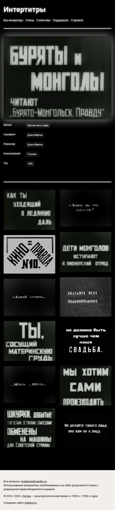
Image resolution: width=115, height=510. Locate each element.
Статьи (30, 20)
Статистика (43, 20)
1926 (30, 163)
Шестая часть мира (38, 125)
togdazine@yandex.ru (34, 481)
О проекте (77, 20)
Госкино (32, 154)
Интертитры (25, 9)
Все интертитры (13, 20)
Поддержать (61, 20)
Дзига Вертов (35, 135)
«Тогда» (26, 496)
